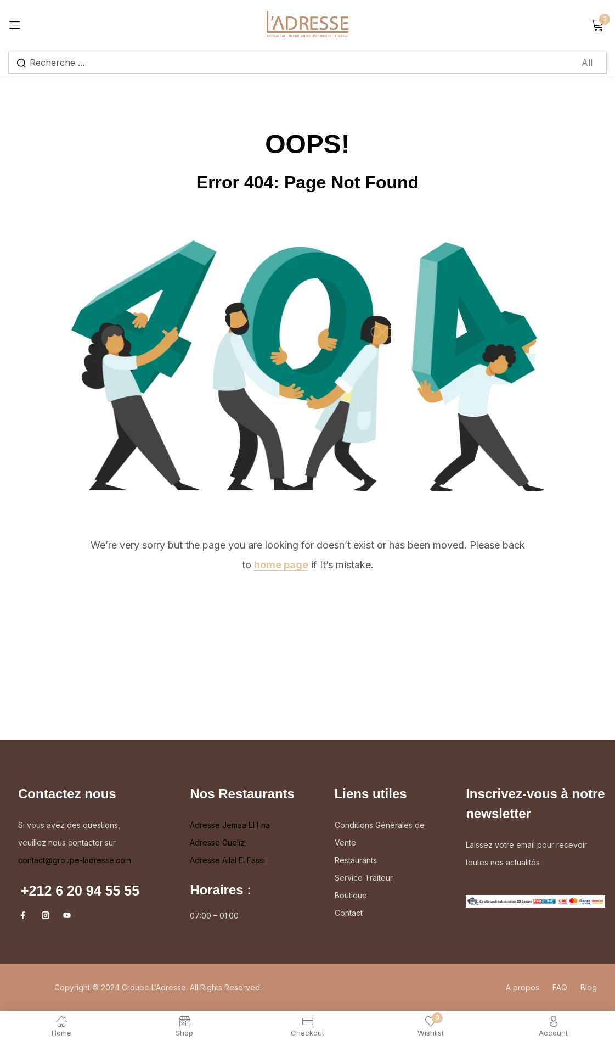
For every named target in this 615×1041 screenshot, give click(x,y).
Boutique (351, 895)
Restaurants (356, 860)
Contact (349, 912)
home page (281, 564)
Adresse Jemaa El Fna (230, 825)
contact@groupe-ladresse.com (74, 860)
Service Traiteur (364, 877)
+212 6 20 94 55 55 (80, 890)
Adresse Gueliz (217, 842)
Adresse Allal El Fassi (227, 860)
